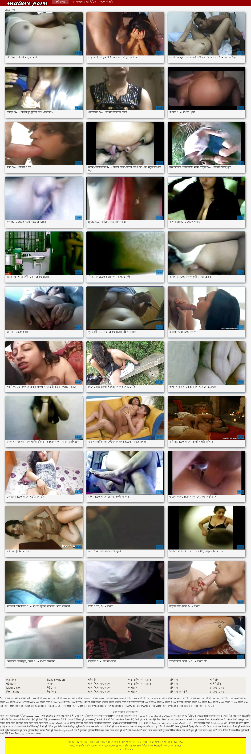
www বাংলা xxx (126, 698)
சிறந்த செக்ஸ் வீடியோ (200, 726)
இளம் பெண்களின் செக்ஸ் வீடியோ (170, 723)
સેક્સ (28, 719)
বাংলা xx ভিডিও (206, 706)
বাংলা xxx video (175, 719)
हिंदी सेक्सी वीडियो (129, 723)
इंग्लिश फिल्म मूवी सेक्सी (240, 730)
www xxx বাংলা (91, 698)
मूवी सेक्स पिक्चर (203, 719)
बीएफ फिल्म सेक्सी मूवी (232, 719)
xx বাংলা (192, 698)
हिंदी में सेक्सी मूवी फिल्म (97, 716)
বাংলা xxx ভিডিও (18, 716)
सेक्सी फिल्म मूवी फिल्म (15, 723)
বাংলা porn (9, 706)
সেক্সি (17, 730)
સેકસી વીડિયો (19, 719)
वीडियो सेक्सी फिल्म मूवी (29, 726)
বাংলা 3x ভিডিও (184, 702)
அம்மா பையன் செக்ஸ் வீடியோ (154, 716)
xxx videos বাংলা (235, 698)
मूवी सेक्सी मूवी (90, 719)
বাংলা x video (155, 706)
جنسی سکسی (33, 716)
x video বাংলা (166, 698)
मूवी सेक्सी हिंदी (125, 730)
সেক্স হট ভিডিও (187, 716)
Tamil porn (117, 723)
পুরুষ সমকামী (107, 1)
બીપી (52, 716)
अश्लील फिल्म (84, 726)
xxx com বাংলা (204, 698)
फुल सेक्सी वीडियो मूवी (75, 719)
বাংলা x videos (169, 706)
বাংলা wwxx (142, 706)
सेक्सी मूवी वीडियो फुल (49, 726)
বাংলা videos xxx (113, 706)
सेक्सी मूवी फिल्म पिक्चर (115, 726)
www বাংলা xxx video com (147, 698)
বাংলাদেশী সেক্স (72, 716)
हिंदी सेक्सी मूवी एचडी (139, 719)
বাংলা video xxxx (96, 706)
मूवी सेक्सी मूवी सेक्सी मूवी (30, 730)
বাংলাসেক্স (175, 716)
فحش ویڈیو (25, 733)
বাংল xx (160, 702)
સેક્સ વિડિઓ (217, 719)
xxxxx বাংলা (75, 702)
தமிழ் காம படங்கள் (10, 726)
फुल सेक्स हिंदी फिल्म (202, 723)
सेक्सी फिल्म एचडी (155, 730)
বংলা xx (152, 702)
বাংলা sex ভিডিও (53, 706)
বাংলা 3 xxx (170, 702)
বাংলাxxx (241, 716)
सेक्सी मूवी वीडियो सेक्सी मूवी (100, 723)
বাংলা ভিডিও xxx (228, 716)
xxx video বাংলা (219, 698)
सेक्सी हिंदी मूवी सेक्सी (212, 716)
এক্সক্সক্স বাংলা (108, 702)
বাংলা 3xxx (207, 702)
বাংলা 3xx (196, 702)
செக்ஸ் (135, 730)
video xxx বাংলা (34, 698)
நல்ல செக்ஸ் (147, 726)
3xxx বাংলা (5, 698)
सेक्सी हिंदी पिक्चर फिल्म (9, 733)
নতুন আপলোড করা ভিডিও (83, 1)
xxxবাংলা (85, 702)
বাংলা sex (45, 716)
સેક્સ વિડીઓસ (144, 723)
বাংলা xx (194, 706)
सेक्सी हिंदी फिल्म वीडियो (158, 719)
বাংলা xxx (4, 716)
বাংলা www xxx (128, 706)
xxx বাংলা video (27, 702)
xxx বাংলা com (13, 702)
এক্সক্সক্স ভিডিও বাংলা (124, 702)
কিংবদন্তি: (27, 3)
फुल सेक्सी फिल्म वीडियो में (219, 730)
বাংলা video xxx (79, 706)
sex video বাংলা (18, 698)
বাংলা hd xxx (231, 702)
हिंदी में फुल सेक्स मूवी (82, 730)
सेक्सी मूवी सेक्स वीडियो (240, 723)
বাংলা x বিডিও (183, 706)
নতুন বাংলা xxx (141, 702)
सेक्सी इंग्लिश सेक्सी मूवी (231, 726)
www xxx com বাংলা (52, 698)
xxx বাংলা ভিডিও (44, 702)
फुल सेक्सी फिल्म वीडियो (171, 730)
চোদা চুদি (83, 716)
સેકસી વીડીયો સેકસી (220, 723)
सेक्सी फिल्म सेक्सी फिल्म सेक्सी (36, 723)
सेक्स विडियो (61, 719)
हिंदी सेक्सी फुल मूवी (189, 730)
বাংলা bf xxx (218, 702)
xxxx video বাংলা (61, 702)
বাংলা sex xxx (37, 706)
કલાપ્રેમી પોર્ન (190, 719)
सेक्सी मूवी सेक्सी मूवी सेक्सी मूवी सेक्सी (122, 716)
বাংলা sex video (22, 706)
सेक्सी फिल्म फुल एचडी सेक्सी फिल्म (105, 730)
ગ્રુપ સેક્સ (36, 733)
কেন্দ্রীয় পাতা (60, 1)
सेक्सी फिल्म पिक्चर (123, 719)
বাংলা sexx (66, 706)
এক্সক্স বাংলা (95, 702)
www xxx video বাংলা (73, 698)
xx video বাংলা (181, 698)
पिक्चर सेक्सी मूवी (46, 730)
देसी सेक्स (143, 730)
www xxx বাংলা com (108, 698)
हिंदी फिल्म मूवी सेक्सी (179, 726)
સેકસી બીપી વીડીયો (106, 719)
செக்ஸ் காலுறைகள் (63, 730)
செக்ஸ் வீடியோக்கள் (59, 723)
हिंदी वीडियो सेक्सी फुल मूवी (68, 726)
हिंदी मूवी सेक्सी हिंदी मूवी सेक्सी (44, 719)
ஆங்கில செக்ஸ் (163, 726)
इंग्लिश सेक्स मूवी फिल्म (79, 723)
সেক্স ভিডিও (203, 730)
